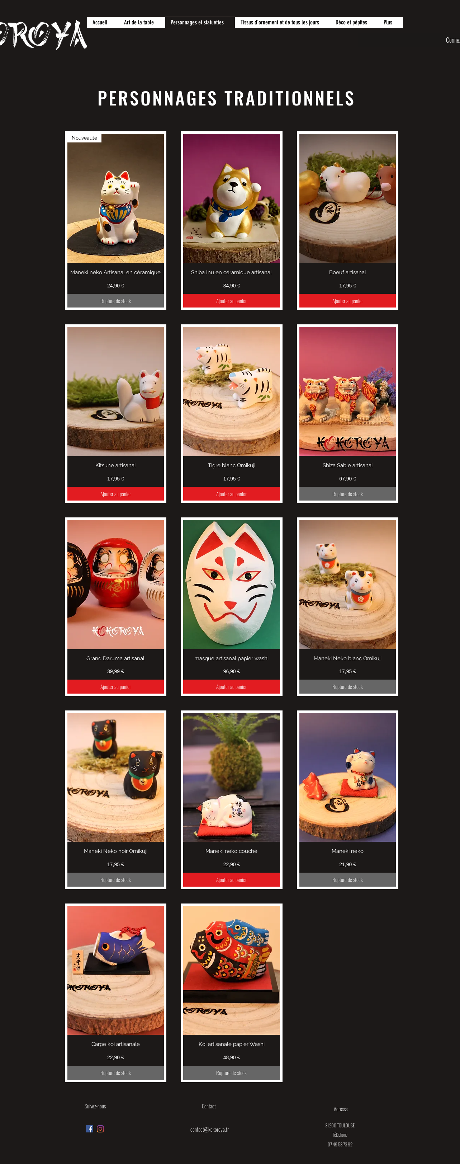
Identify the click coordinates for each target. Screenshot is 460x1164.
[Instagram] (100, 1128)
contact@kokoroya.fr (209, 1129)
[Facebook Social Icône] (89, 1128)
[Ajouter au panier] (231, 301)
